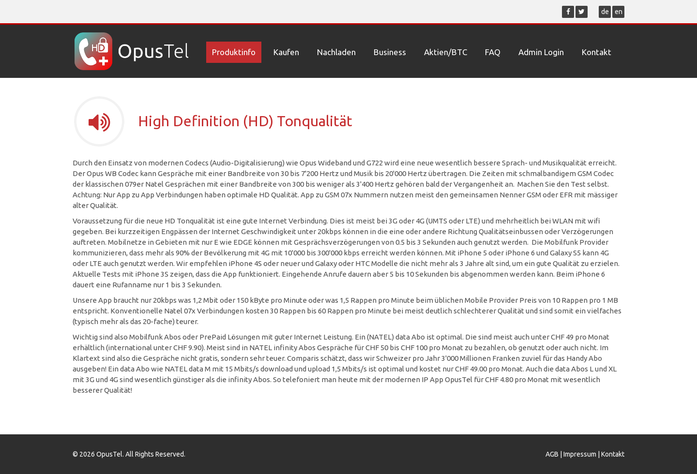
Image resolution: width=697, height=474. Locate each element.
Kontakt (596, 52)
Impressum (579, 454)
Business (390, 52)
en (618, 11)
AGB (552, 454)
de (605, 11)
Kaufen (286, 52)
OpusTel (109, 454)
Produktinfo (234, 52)
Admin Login (541, 52)
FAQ (492, 52)
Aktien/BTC (445, 52)
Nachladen (336, 52)
